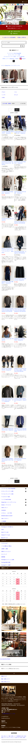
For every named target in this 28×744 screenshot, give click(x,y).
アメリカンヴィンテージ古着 (10, 56)
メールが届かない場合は (6, 546)
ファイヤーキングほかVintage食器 (14, 53)
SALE (2, 529)
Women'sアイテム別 (5, 534)
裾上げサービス (4, 537)
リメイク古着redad (20, 56)
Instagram (23, 58)
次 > (17, 109)
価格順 (9, 103)
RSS (21, 737)
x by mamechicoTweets (5, 659)
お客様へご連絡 (4, 548)
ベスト (15, 92)
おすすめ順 (5, 103)
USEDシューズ (5, 58)
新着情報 (3, 556)
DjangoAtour (11, 58)
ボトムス (16, 94)
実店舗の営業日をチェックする (8, 713)
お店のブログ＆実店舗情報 (9, 37)
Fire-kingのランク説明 (5, 565)
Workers (17, 58)
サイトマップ (4, 554)
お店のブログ (17, 737)
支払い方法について (4, 736)
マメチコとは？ (4, 543)
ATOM (24, 737)
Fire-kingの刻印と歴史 (5, 562)
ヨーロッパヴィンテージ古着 (14, 54)
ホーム (2, 65)
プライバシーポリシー (10, 737)
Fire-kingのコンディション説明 (7, 559)
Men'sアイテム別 (4, 532)
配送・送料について (12, 736)
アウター (3, 92)
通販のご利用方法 (21, 37)
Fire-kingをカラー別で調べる (7, 526)
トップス (3, 94)
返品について (3, 737)
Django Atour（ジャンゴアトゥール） (12, 65)
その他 (3, 97)
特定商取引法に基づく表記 (21, 736)
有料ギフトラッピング (6, 551)
